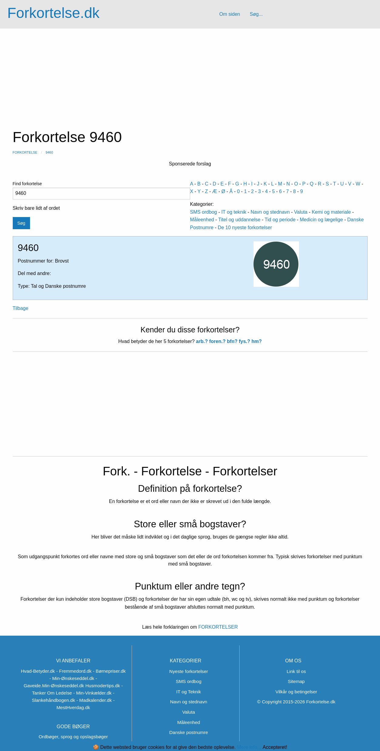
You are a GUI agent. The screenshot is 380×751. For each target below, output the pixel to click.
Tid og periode (280, 219)
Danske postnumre (188, 732)
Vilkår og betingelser (296, 691)
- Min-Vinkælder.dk (92, 692)
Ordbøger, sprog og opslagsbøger (73, 736)
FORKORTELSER (217, 627)
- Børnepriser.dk (109, 671)
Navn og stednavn (270, 212)
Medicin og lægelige (321, 219)
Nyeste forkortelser (188, 671)
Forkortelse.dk (53, 13)
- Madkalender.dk (94, 700)
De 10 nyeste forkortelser (245, 227)
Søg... (256, 14)
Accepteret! (275, 747)
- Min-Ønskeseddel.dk (71, 678)
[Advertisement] (190, 74)
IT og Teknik (188, 691)
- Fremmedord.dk (73, 671)
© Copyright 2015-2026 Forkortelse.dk (296, 701)
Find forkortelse (101, 190)
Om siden (229, 14)
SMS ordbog (203, 212)
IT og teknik (233, 212)
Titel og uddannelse (239, 219)
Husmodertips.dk (103, 685)
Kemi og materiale (331, 212)
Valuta (301, 212)
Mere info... (249, 747)
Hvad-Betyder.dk (38, 671)
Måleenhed (202, 219)
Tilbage (21, 308)
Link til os (296, 671)
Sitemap (296, 681)
